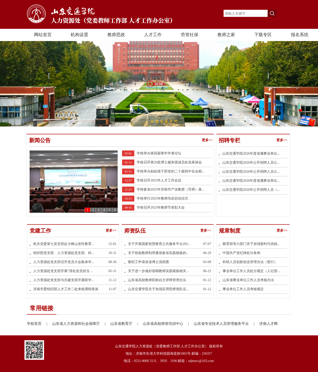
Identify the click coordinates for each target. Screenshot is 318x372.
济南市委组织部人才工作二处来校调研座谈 (65, 289)
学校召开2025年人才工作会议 (159, 180)
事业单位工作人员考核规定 (243, 289)
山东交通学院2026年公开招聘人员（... (251, 189)
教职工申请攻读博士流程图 (148, 262)
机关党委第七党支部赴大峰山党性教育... (63, 244)
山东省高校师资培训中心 (168, 324)
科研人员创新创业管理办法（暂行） (250, 262)
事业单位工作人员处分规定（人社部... (251, 271)
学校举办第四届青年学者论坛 (159, 153)
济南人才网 (268, 324)
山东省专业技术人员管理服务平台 (226, 324)
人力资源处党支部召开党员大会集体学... (63, 262)
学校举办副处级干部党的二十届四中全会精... (170, 171)
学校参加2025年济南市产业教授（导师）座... (170, 189)
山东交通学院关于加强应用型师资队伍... (158, 289)
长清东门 (159, 84)
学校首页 (39, 324)
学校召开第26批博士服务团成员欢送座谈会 (169, 162)
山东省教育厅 (126, 324)
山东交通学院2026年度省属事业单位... (251, 153)
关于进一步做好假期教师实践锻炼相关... (158, 271)
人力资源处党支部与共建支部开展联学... (63, 280)
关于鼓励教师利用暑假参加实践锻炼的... (158, 253)
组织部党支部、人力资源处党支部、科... (63, 253)
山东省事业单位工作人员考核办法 (248, 280)
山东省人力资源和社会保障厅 (81, 324)
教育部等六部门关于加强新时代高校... (251, 244)
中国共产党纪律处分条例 (241, 253)
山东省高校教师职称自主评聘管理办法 (157, 280)
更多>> (207, 140)
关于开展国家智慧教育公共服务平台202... (159, 244)
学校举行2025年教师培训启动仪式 (162, 198)
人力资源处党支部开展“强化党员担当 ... (63, 271)
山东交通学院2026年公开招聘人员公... (251, 162)
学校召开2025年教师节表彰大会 (161, 207)
